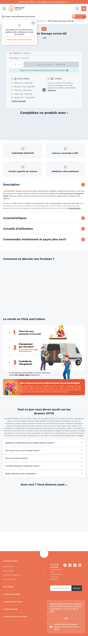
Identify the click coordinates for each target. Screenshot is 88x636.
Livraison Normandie (11, 594)
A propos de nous (10, 561)
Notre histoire (8, 566)
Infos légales (8, 587)
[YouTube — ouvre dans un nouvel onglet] (80, 565)
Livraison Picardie (10, 609)
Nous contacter (9, 579)
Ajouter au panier (51, 64)
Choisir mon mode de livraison (19, 40)
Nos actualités (8, 571)
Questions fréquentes (11, 575)
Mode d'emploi (74, 208)
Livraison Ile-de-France (12, 602)
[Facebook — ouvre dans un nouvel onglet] (70, 565)
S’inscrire (76, 588)
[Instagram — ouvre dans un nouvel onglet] (65, 565)
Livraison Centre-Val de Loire (15, 616)
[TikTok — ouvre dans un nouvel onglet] (75, 565)
